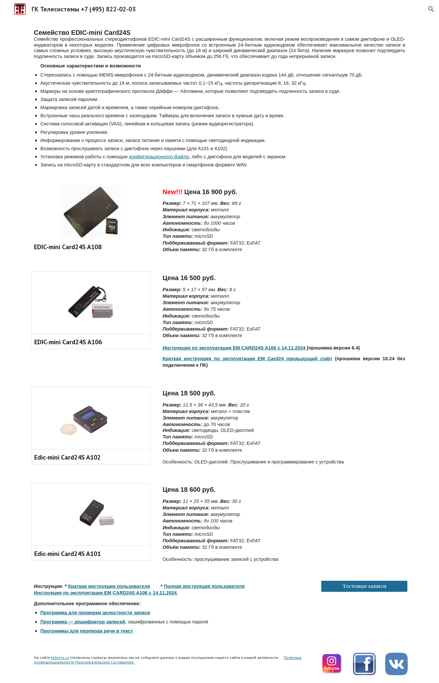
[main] (219, 98)
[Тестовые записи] (364, 586)
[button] (431, 9)
